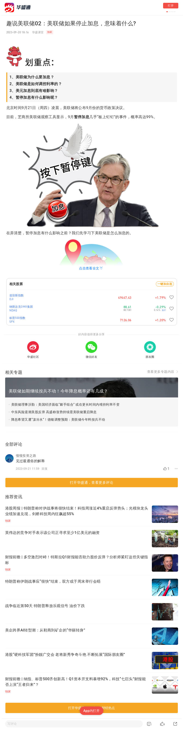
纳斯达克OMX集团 (21, 306)
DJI (11, 299)
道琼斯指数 (16, 295)
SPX (12, 321)
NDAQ (13, 310)
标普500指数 (17, 318)
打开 (171, 5)
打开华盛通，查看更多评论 (91, 482)
